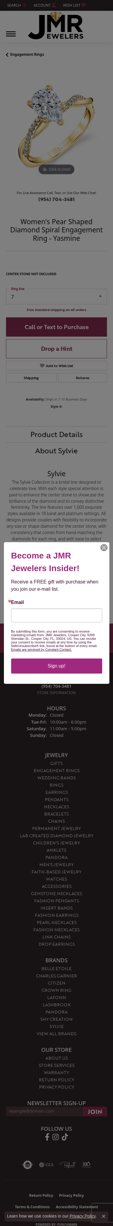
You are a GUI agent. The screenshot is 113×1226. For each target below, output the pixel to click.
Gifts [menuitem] (56, 763)
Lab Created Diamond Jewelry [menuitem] (56, 835)
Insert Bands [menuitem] (57, 908)
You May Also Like (56, 592)
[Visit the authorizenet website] (27, 1164)
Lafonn (56, 997)
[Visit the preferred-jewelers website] (68, 1164)
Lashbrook (57, 1004)
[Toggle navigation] (11, 36)
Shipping (31, 377)
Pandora (56, 1012)
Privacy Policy (56, 1087)
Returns (82, 377)
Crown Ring (56, 990)
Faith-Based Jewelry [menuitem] (56, 872)
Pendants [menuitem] (56, 799)
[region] (56, 126)
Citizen (56, 983)
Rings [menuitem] (56, 785)
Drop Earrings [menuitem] (57, 944)
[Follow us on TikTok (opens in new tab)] (65, 1137)
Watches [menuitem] (56, 879)
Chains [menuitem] (56, 821)
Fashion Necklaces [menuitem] (56, 929)
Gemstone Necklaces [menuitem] (56, 893)
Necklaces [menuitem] (56, 806)
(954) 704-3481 (56, 199)
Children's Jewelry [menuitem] (56, 843)
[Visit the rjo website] (86, 1164)
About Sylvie (56, 450)
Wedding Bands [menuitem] (56, 778)
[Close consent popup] (103, 1216)
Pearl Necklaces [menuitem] (57, 922)
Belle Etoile (56, 968)
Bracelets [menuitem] (56, 814)
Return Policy (56, 1080)
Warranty (56, 1072)
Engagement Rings (27, 54)
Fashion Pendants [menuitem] (56, 900)
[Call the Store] (57, 686)
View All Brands (56, 1033)
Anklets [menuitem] (56, 850)
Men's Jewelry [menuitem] (56, 864)
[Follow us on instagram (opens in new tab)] (55, 1137)
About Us (57, 1058)
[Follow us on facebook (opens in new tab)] (47, 1137)
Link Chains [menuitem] (56, 937)
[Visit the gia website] (46, 1164)
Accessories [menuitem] (56, 886)
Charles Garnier (56, 976)
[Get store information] (56, 692)
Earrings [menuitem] (57, 792)
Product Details (56, 434)
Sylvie (57, 1026)
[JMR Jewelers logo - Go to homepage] (56, 25)
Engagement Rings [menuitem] (57, 770)
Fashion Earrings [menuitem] (56, 915)
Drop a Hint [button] (56, 348)
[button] (16, 5)
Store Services (56, 1065)
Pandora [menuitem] (56, 857)
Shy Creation (56, 1019)
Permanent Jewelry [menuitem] (56, 828)
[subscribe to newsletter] (95, 1111)
